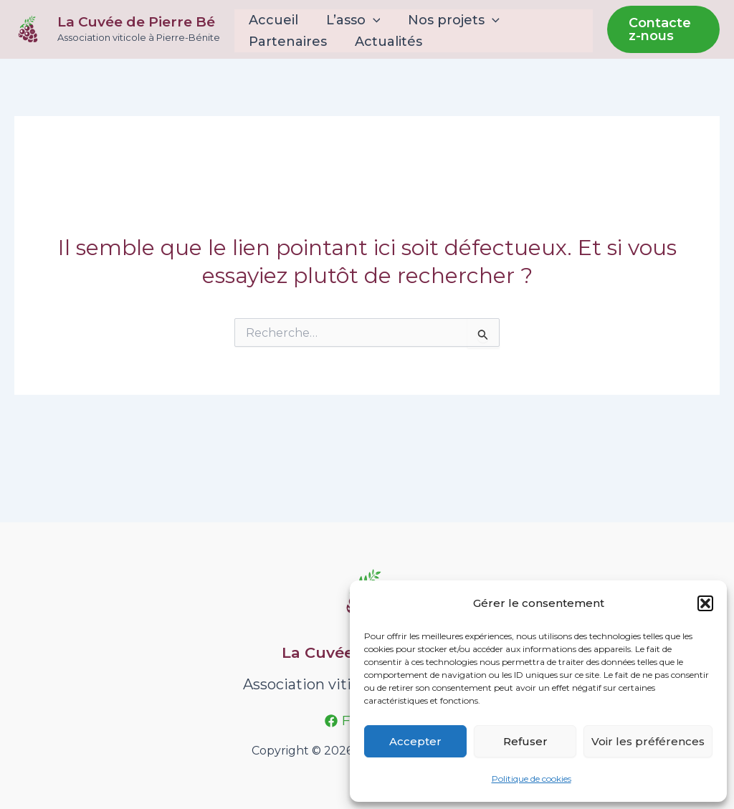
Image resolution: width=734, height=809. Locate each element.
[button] (705, 603)
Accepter (415, 741)
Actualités (385, 41)
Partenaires (286, 41)
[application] (369, 20)
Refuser (525, 741)
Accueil (272, 20)
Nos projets (449, 20)
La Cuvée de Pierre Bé (136, 22)
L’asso (350, 20)
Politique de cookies (531, 778)
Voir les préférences (648, 741)
